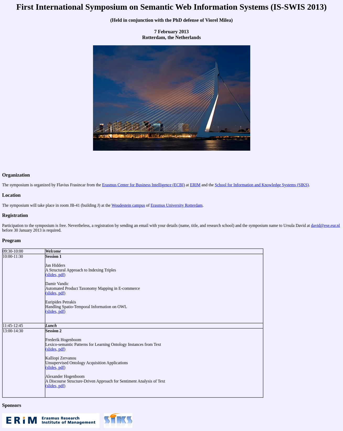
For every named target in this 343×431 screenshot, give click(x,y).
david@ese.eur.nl (325, 225)
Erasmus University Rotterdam (177, 205)
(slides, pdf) (55, 274)
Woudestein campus (128, 205)
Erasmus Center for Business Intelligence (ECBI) (143, 185)
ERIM (195, 185)
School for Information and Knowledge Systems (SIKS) (262, 185)
